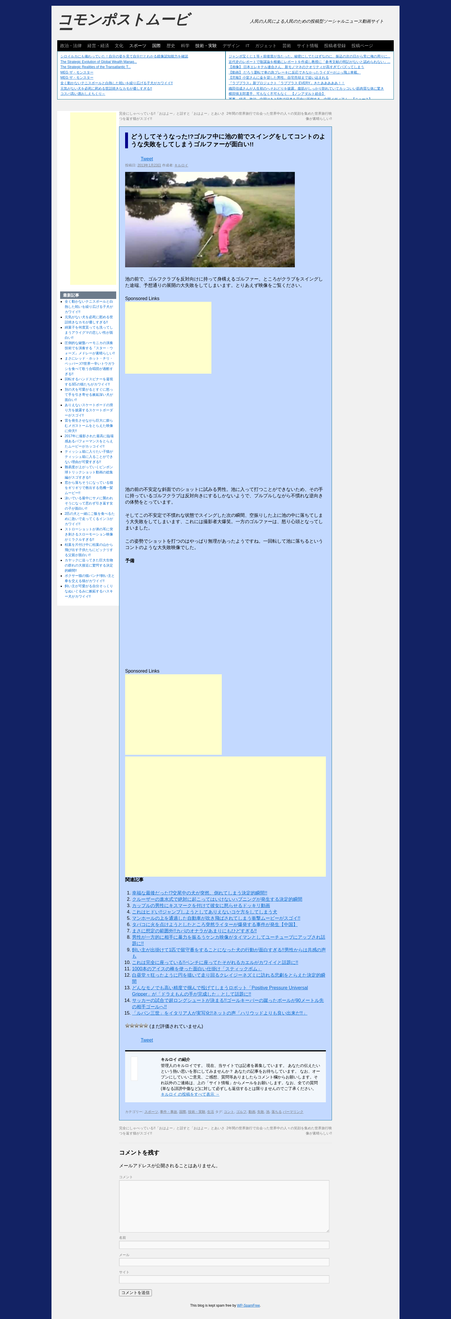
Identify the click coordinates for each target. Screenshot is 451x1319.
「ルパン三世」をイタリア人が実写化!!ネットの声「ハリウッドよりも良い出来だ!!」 (219, 1013)
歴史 (171, 45)
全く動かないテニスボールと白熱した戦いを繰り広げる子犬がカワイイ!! (116, 83)
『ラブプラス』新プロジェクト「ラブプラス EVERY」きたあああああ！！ (287, 83)
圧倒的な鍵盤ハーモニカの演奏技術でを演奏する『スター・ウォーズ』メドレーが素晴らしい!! (90, 348)
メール (124, 1255)
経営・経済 (98, 45)
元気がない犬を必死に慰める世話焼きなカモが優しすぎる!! (106, 89)
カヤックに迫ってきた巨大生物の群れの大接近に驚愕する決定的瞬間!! (89, 565)
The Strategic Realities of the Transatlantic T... (95, 67)
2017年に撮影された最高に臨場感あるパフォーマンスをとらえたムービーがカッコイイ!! (89, 441)
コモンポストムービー (123, 24)
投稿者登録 (335, 45)
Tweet (147, 158)
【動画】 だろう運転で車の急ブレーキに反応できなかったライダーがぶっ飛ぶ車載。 (295, 72)
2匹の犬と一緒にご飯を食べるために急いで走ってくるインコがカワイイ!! (90, 519)
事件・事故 (168, 1112)
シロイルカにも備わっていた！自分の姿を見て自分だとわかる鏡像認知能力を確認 (124, 56)
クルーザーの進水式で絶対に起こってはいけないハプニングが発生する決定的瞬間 (217, 899)
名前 (122, 1238)
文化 (119, 45)
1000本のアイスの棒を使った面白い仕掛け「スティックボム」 (197, 968)
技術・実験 (206, 45)
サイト (124, 1272)
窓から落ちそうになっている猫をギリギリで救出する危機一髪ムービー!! (89, 488)
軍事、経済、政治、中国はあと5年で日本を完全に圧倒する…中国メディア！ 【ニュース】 (300, 99)
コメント (126, 1177)
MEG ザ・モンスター (76, 72)
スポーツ (137, 45)
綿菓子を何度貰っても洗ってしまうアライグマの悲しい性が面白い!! (89, 332)
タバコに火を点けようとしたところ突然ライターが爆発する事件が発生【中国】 (215, 924)
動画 (252, 1112)
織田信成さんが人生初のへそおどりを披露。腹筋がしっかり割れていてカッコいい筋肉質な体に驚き (306, 89)
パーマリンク (293, 1112)
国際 (156, 45)
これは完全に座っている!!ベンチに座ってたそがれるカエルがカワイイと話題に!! (215, 962)
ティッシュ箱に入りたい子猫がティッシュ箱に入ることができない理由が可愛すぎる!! (89, 457)
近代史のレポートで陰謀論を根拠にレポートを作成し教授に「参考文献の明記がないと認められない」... (309, 62)
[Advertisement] (168, 338)
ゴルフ (241, 1112)
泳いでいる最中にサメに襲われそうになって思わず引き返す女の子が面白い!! (89, 503)
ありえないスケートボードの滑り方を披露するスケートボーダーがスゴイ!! (89, 410)
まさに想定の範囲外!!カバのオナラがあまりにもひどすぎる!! (194, 930)
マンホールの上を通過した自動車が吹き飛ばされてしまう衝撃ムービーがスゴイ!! (216, 918)
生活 (210, 1112)
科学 (185, 45)
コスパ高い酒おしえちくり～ (82, 94)
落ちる (277, 1112)
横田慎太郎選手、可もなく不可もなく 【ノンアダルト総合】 (277, 94)
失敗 (260, 1112)
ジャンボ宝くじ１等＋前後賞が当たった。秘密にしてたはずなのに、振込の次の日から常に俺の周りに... (309, 56)
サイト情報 (307, 45)
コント (229, 1112)
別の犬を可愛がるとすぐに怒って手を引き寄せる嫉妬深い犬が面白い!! (89, 394)
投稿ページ (362, 45)
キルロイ (181, 165)
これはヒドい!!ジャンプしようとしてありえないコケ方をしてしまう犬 (204, 911)
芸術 (286, 45)
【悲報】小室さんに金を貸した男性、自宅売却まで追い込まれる (279, 78)
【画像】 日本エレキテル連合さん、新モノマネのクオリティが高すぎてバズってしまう (296, 67)
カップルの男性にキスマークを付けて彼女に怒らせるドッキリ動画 (201, 905)
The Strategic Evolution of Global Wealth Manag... (98, 62)
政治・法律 (71, 45)
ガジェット (266, 45)
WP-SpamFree (248, 1305)
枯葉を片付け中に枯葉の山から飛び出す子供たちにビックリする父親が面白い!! (89, 550)
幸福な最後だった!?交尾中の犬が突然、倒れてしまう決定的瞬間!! (199, 892)
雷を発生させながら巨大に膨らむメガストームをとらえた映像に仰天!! (89, 425)
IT (247, 45)
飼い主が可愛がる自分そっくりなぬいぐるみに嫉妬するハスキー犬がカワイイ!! (89, 591)
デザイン (231, 45)
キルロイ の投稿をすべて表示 (190, 1094)
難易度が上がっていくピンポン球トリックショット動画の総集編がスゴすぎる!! (89, 472)
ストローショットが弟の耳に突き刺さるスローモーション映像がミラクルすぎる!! (89, 534)
